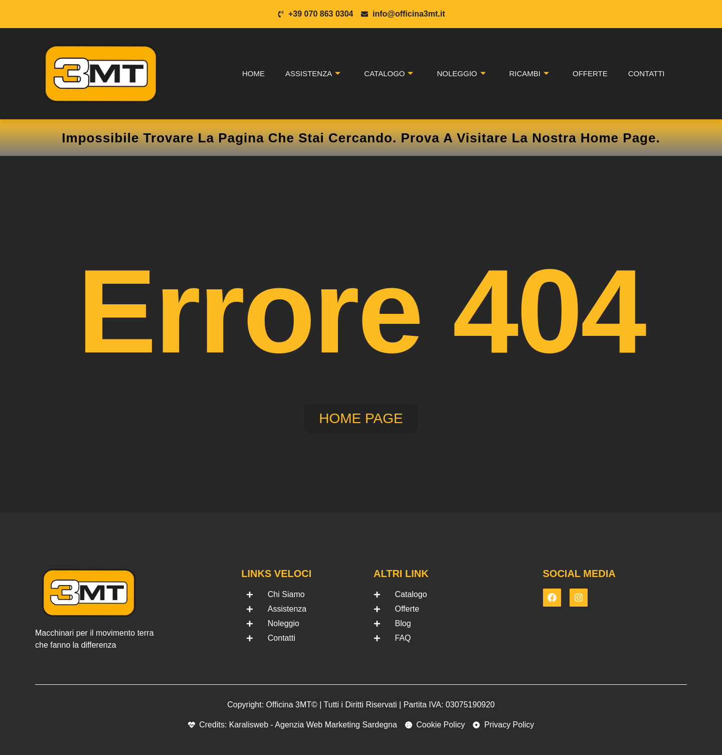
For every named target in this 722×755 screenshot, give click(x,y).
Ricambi (529, 73)
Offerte (590, 73)
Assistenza (312, 73)
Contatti (646, 73)
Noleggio (461, 73)
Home (253, 73)
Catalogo (388, 73)
